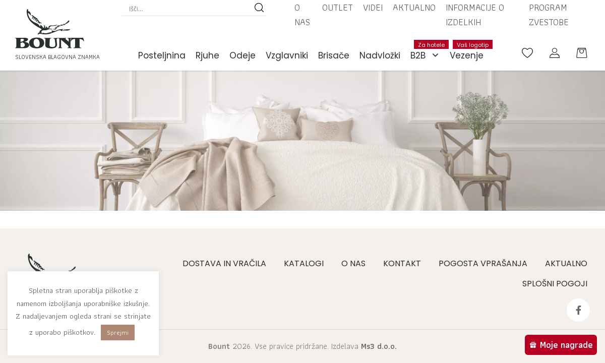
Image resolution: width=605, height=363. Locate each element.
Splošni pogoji (554, 283)
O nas (302, 14)
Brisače (333, 55)
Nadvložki (379, 55)
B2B (427, 55)
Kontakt (402, 263)
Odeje (242, 55)
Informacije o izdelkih (475, 14)
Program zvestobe (549, 14)
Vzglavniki (287, 55)
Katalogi (304, 263)
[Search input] (189, 9)
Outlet (337, 7)
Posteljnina (162, 55)
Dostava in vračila (224, 263)
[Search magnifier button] (259, 9)
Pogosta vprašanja (483, 263)
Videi (373, 7)
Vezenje (469, 51)
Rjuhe (207, 55)
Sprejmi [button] (118, 332)
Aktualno (414, 7)
